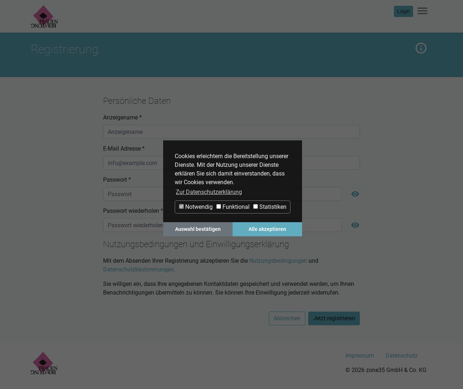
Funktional (233, 206)
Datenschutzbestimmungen (138, 269)
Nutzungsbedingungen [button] (278, 260)
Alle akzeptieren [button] (267, 229)
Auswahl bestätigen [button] (198, 229)
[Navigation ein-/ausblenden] (422, 11)
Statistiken (269, 206)
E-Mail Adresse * (124, 148)
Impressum (359, 355)
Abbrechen (287, 318)
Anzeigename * (122, 117)
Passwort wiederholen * (133, 210)
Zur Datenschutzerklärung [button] (209, 192)
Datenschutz (402, 355)
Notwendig (196, 206)
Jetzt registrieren (334, 318)
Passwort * (117, 179)
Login (403, 11)
